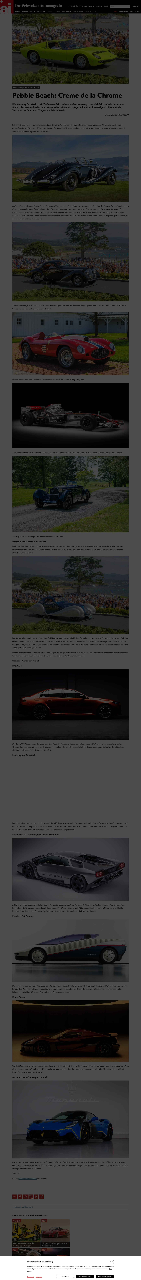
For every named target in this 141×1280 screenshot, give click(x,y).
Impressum (39, 1277)
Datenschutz (30, 1277)
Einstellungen (65, 1276)
